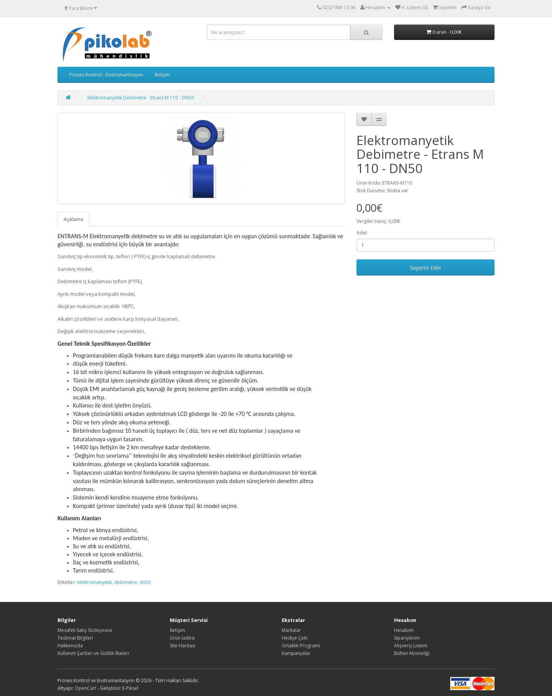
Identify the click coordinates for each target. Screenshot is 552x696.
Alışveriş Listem (410, 645)
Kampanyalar (296, 653)
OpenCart (85, 688)
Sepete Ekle (425, 267)
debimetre (125, 582)
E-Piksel (130, 688)
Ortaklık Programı (301, 645)
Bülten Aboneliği (412, 653)
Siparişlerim (407, 638)
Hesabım (404, 630)
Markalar (291, 630)
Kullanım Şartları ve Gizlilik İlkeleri (93, 653)
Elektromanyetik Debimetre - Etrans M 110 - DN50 (140, 97)
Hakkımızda (70, 645)
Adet (361, 232)
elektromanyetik (94, 582)
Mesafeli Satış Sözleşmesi (85, 630)
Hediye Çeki (294, 638)
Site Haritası (183, 645)
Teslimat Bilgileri (75, 638)
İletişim (162, 74)
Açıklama (73, 219)
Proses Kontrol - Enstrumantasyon (106, 74)
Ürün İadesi (182, 638)
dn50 (145, 582)
